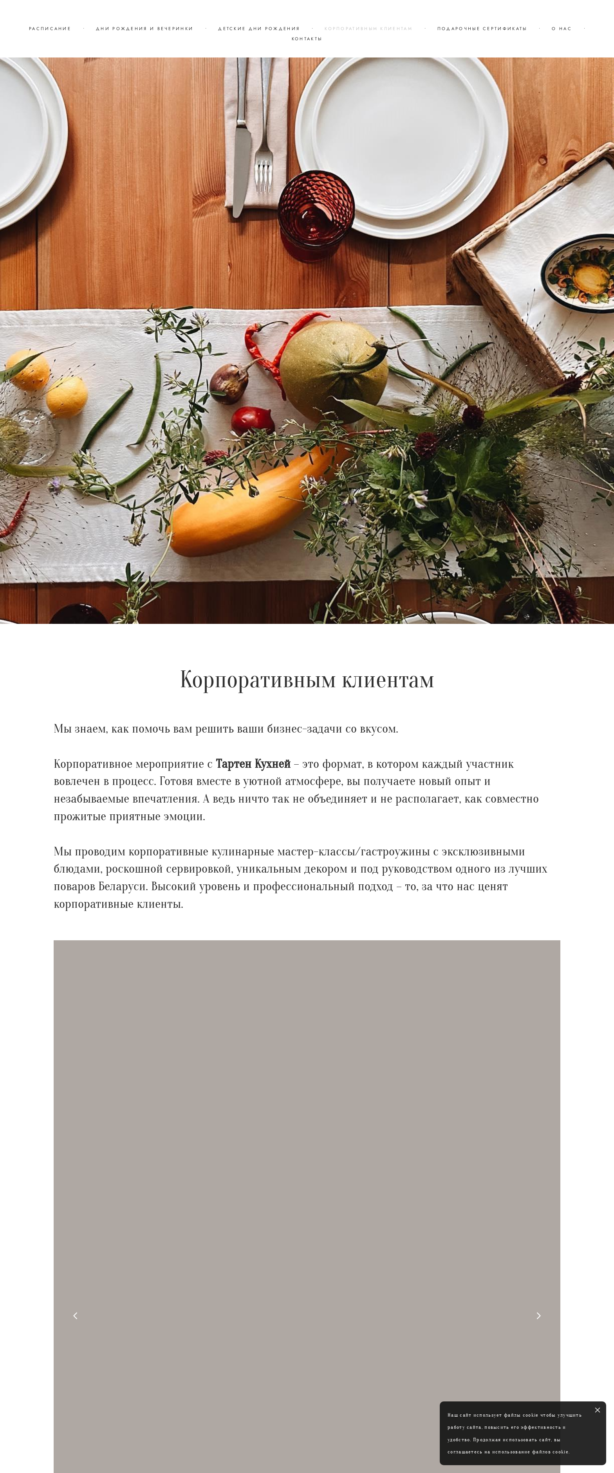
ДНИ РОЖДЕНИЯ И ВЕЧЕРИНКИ (144, 28)
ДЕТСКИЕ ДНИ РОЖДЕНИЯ (259, 28)
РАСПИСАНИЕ (50, 28)
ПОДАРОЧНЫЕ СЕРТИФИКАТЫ (482, 28)
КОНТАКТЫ (307, 39)
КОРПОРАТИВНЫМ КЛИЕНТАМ (369, 28)
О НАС (562, 28)
